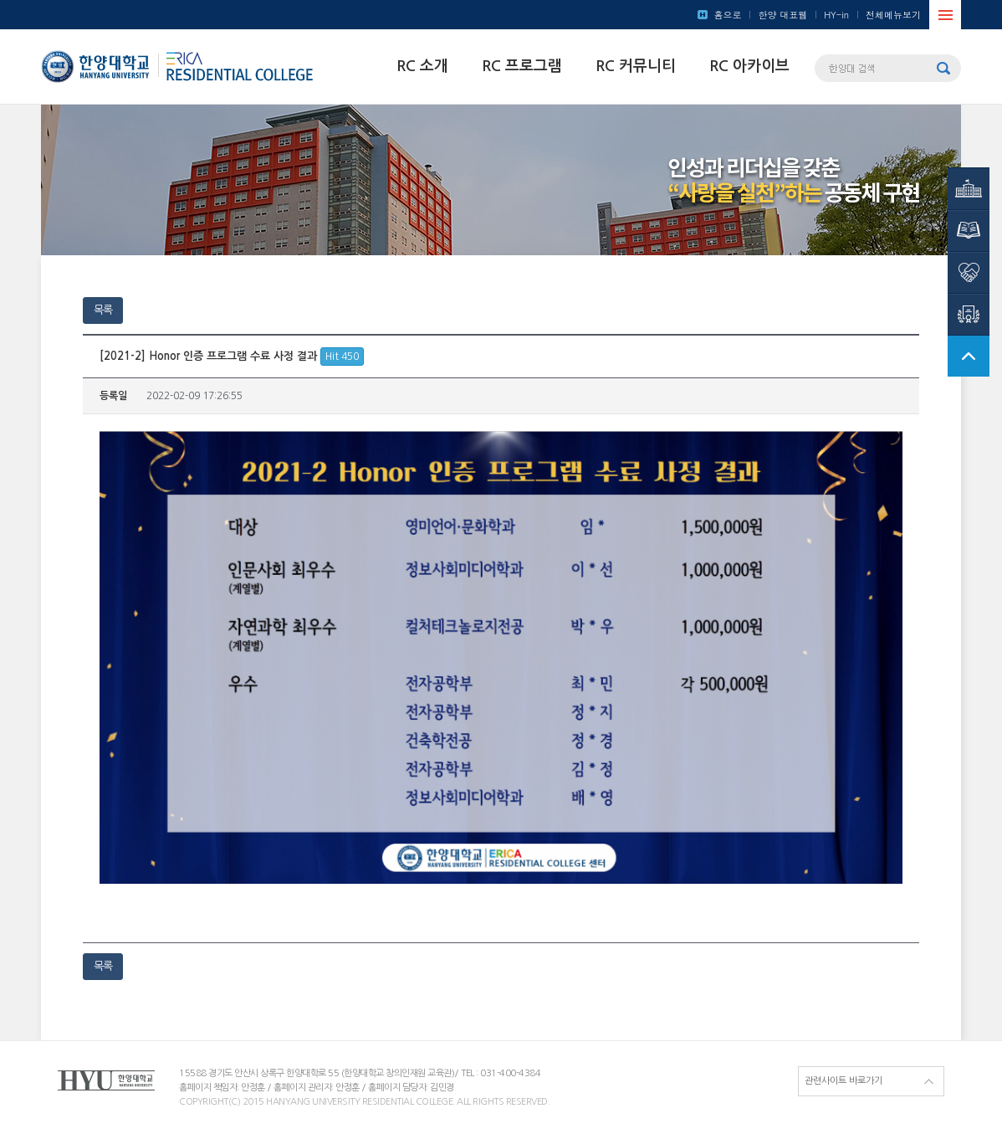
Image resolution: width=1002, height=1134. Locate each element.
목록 (103, 310)
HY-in (836, 14)
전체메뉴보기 (893, 14)
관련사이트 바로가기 (843, 1080)
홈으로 (727, 14)
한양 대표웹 (782, 14)
